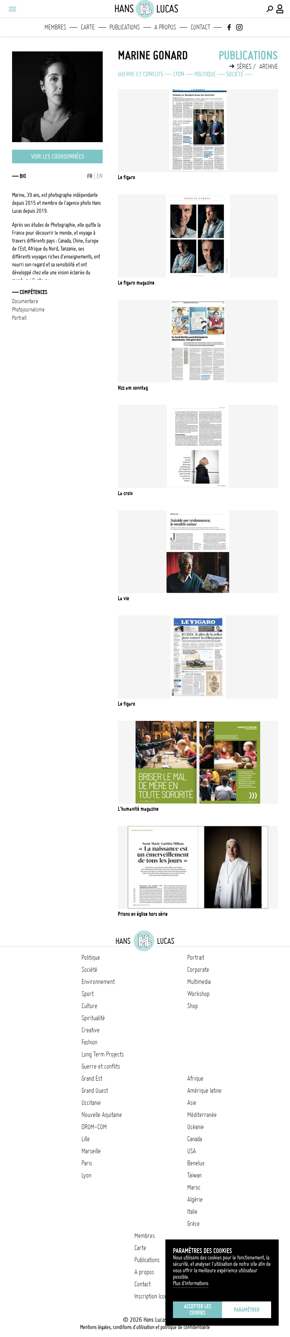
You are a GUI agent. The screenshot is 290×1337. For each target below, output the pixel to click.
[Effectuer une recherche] (269, 9)
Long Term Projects (103, 1054)
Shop (192, 1006)
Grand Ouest (95, 1090)
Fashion (89, 1042)
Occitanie (91, 1102)
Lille (86, 1139)
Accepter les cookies (197, 1309)
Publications (125, 27)
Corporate (198, 969)
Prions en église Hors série (143, 914)
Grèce (193, 1223)
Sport (88, 994)
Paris (87, 1163)
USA (191, 1151)
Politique (205, 74)
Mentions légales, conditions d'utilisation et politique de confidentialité (145, 1327)
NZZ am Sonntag (133, 387)
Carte (88, 27)
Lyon (178, 74)
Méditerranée (202, 1115)
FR (90, 176)
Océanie (195, 1127)
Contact (200, 27)
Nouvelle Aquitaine (102, 1115)
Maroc (194, 1187)
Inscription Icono (152, 1296)
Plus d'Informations (190, 1283)
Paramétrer (246, 1309)
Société (235, 74)
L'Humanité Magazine (138, 809)
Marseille (91, 1151)
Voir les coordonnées (57, 156)
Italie (192, 1211)
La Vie (123, 598)
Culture (89, 1006)
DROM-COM (94, 1127)
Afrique (195, 1078)
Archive (268, 66)
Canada (194, 1139)
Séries (244, 66)
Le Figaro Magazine (136, 282)
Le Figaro (126, 177)
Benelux (195, 1163)
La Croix (125, 493)
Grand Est (92, 1078)
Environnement (98, 981)
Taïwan (194, 1175)
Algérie (195, 1199)
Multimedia (199, 981)
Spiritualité (93, 1018)
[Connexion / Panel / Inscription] (280, 9)
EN (100, 176)
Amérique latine (204, 1090)
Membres (55, 27)
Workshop (198, 994)
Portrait (195, 957)
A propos (165, 27)
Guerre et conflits (140, 74)
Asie (191, 1102)
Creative (91, 1030)
